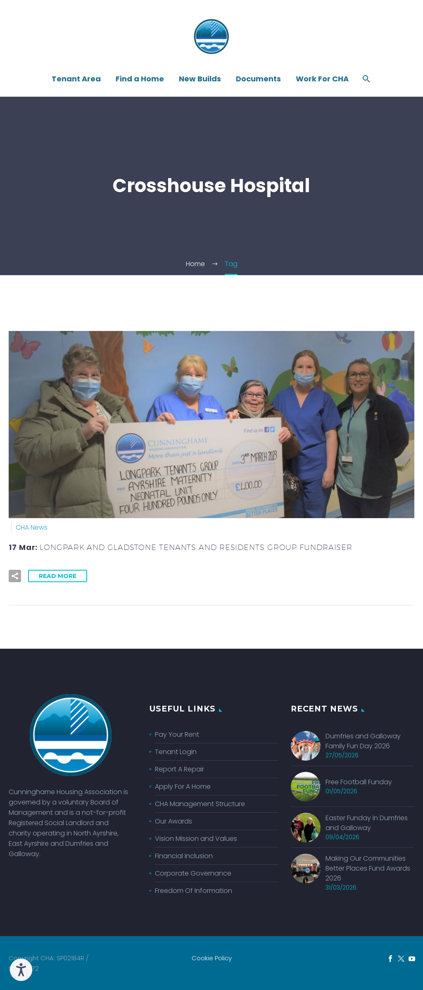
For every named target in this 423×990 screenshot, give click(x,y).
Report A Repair (179, 769)
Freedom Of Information (193, 890)
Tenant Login (176, 752)
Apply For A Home (183, 786)
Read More (57, 576)
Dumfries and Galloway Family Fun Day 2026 (363, 741)
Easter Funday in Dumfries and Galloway (367, 823)
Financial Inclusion (184, 856)
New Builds (200, 79)
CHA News (32, 527)
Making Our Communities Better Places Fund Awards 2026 (368, 870)
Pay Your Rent (177, 734)
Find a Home (140, 79)
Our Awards (173, 821)
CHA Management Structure (200, 804)
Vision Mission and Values (196, 838)
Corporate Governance (193, 873)
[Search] (365, 79)
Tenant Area (76, 79)
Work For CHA (322, 79)
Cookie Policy (212, 958)
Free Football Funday (359, 782)
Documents (258, 79)
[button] (15, 576)
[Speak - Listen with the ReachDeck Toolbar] (21, 970)
